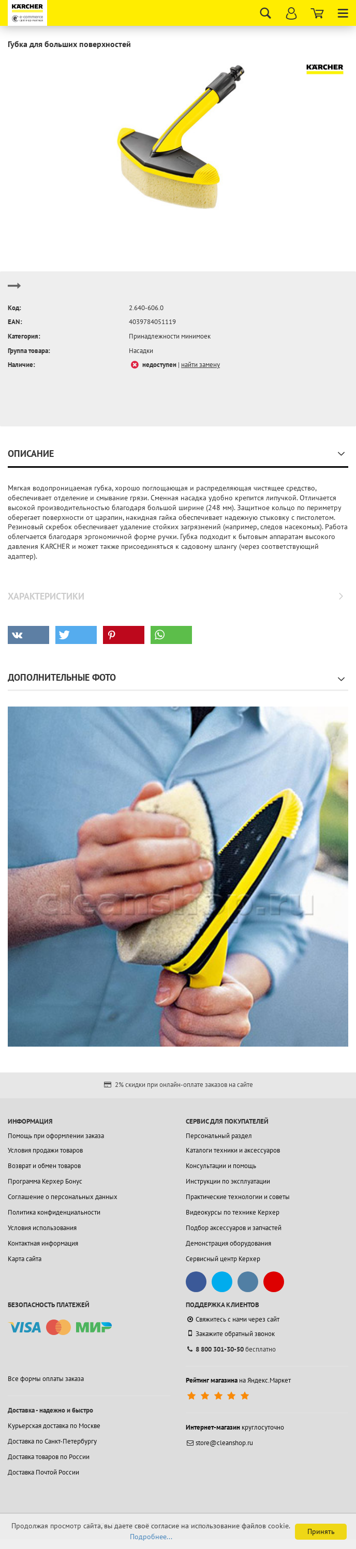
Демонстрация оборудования (228, 1243)
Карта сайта (24, 1258)
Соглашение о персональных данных (62, 1196)
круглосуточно (235, 1427)
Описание (31, 453)
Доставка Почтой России (43, 1472)
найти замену (200, 364)
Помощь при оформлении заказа (56, 1135)
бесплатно (231, 1349)
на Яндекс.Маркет (238, 1380)
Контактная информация (43, 1243)
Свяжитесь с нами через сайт (232, 1319)
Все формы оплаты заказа (46, 1378)
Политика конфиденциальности (54, 1212)
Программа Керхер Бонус (45, 1181)
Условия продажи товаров (45, 1150)
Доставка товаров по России (49, 1456)
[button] (28, 635)
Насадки (141, 350)
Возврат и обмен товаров (44, 1165)
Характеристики (46, 596)
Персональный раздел (219, 1135)
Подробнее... (151, 1536)
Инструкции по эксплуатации (228, 1181)
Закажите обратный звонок (230, 1333)
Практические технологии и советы (238, 1196)
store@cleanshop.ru (219, 1442)
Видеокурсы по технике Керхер (232, 1212)
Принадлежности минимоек (170, 336)
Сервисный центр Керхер (223, 1258)
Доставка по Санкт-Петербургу (52, 1441)
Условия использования (42, 1227)
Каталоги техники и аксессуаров (233, 1150)
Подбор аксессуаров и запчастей (233, 1227)
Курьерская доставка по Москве (54, 1425)
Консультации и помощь (221, 1165)
